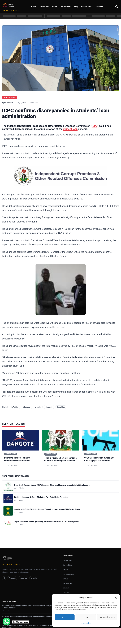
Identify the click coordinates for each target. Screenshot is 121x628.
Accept (65, 617)
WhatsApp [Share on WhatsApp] (26, 407)
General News (87, 6)
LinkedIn (34, 578)
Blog (76, 6)
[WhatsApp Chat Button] (6, 621)
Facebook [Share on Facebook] (49, 407)
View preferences (107, 617)
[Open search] (116, 7)
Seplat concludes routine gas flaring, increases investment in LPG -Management (46, 522)
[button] (116, 597)
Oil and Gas (44, 6)
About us (99, 6)
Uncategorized (68, 574)
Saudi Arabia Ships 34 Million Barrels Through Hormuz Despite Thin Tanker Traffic (47, 509)
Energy (65, 579)
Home (33, 6)
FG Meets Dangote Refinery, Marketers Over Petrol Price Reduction (17, 461)
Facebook (12, 578)
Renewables (66, 6)
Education (67, 588)
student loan (70, 129)
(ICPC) (94, 125)
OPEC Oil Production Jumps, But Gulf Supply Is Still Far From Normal (99, 461)
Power (54, 6)
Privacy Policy (86, 623)
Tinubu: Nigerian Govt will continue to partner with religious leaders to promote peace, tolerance (60, 461)
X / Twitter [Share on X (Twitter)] (14, 407)
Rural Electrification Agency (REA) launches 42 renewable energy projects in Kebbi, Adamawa (51, 485)
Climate (66, 593)
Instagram (23, 578)
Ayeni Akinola (7, 103)
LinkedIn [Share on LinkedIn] (38, 407)
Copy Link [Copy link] (61, 407)
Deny (86, 617)
